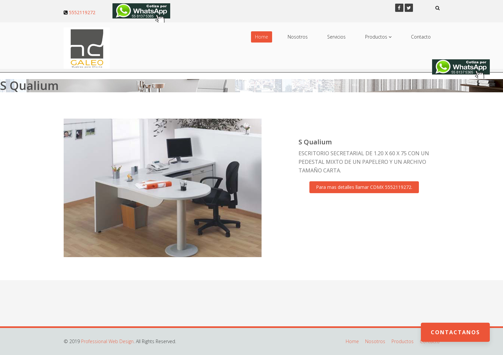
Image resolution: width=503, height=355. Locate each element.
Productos (378, 37)
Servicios (336, 37)
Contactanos (455, 332)
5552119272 (82, 12)
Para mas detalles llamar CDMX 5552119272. (364, 187)
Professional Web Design (107, 341)
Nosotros (298, 37)
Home (261, 37)
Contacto (421, 37)
